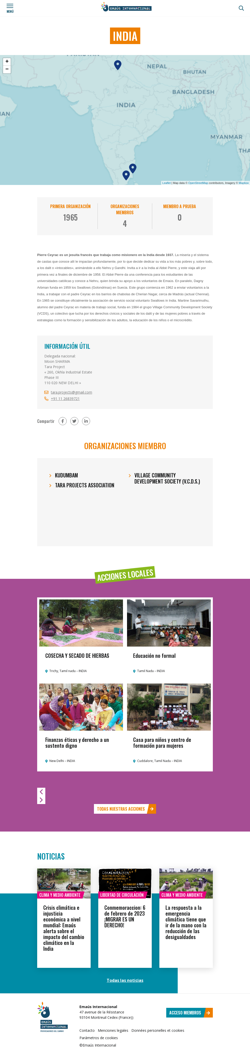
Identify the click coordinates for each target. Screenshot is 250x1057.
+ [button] (7, 62)
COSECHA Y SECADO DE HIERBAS (77, 655)
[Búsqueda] (241, 8)
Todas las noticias (125, 980)
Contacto (87, 1030)
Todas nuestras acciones (125, 809)
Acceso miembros (189, 1013)
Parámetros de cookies (98, 1037)
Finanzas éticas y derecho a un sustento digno (77, 742)
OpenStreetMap (198, 182)
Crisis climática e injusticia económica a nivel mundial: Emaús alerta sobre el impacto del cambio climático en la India (63, 928)
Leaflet (166, 182)
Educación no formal (154, 655)
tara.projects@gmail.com (71, 392)
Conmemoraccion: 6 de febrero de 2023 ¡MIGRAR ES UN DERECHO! (124, 916)
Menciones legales (113, 1030)
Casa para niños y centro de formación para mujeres (162, 742)
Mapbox (244, 182)
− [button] (7, 69)
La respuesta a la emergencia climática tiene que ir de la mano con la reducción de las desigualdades (185, 922)
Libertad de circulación (122, 895)
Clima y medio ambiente (59, 895)
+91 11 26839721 (65, 398)
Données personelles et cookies (157, 1030)
